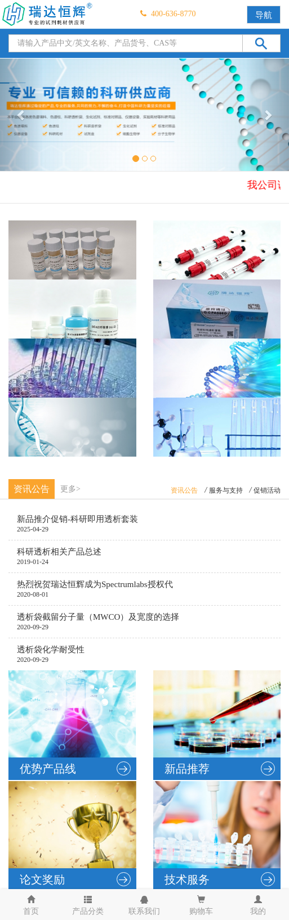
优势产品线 (75, 768)
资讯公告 (184, 490)
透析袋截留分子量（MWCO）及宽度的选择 (98, 616)
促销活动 (267, 490)
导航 (263, 15)
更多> (70, 489)
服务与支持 (226, 490)
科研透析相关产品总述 (59, 551)
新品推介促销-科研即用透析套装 (77, 519)
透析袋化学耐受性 (51, 649)
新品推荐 (219, 768)
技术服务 (219, 879)
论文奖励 (75, 879)
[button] (21, 114)
